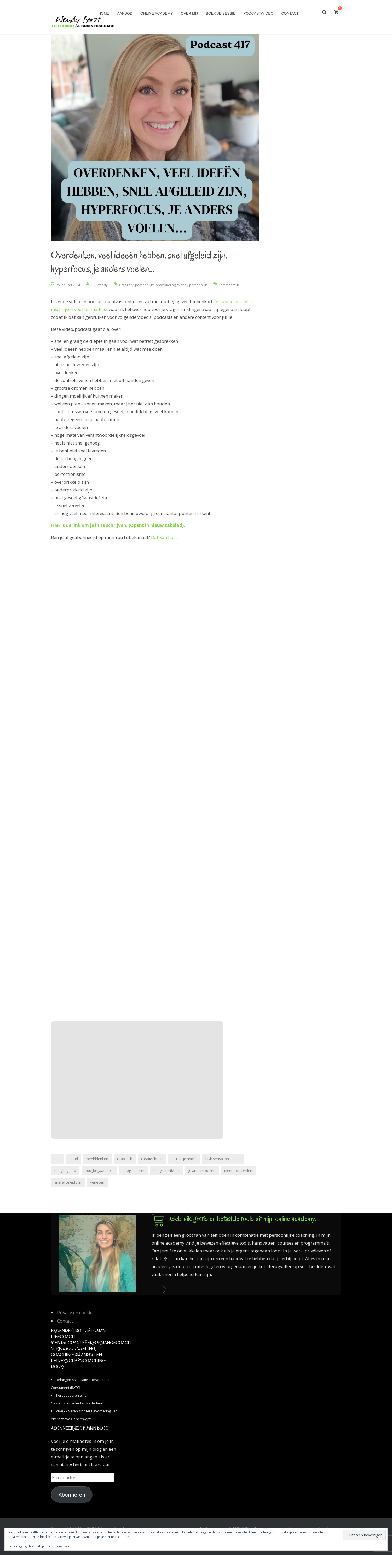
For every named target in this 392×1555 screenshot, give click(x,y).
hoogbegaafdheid (99, 1170)
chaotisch (124, 1158)
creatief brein (152, 1158)
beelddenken (97, 1158)
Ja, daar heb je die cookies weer (47, 1546)
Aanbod (124, 13)
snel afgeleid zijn (67, 1182)
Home (103, 13)
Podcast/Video (258, 13)
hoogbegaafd (65, 1170)
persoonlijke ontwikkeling (155, 285)
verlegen (97, 1182)
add (57, 1158)
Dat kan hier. (164, 537)
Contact (290, 13)
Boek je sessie (221, 13)
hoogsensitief (134, 1170)
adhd (74, 1158)
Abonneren (72, 1494)
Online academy (156, 13)
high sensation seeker (223, 1158)
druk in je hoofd (184, 1158)
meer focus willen (238, 1170)
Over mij (189, 13)
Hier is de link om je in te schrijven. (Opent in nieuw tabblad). (118, 525)
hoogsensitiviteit (166, 1170)
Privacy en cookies (76, 1313)
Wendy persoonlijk (192, 285)
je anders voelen (201, 1170)
